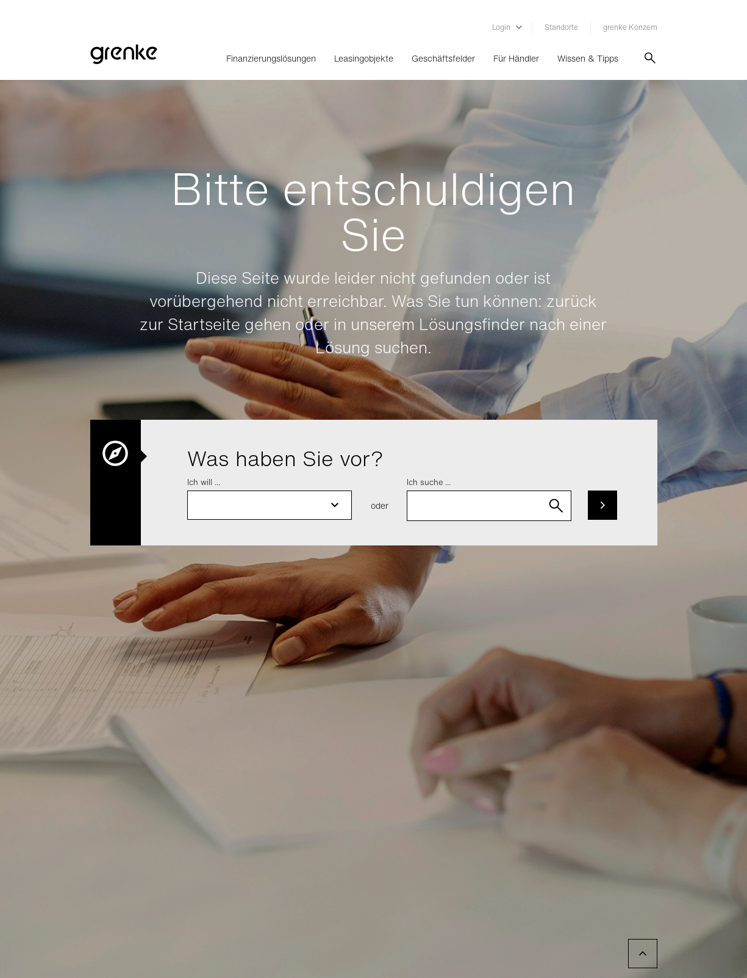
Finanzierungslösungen (271, 58)
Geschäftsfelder (443, 58)
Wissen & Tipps (587, 58)
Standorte (561, 27)
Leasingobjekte (363, 58)
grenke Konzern (630, 27)
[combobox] (489, 506)
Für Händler (516, 58)
